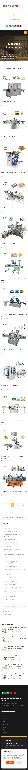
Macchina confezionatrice (8, 57)
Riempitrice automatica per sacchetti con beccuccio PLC (15, 665)
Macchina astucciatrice (10, 558)
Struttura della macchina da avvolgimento (11, 573)
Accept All (9, 762)
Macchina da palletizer (10, 596)
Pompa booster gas (8, 614)
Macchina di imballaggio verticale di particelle (17, 628)
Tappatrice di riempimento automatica (15, 656)
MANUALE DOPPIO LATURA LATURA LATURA (13, 172)
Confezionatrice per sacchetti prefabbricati (12, 550)
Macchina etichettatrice (7, 59)
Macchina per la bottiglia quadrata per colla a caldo (13, 421)
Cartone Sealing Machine (10, 578)
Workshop (5, 724)
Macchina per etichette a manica (9, 385)
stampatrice (6, 611)
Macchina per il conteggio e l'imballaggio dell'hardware (11, 562)
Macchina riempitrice (9, 540)
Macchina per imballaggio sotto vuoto (14, 569)
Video (4, 727)
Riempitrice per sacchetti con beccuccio (12, 535)
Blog (4, 721)
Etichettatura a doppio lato (8, 243)
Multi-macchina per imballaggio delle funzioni (14, 592)
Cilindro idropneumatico (10, 618)
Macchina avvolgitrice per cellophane (14, 554)
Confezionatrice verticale (10, 546)
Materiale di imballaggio (10, 599)
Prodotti (8, 54)
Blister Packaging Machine (11, 566)
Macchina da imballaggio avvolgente (14, 588)
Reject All (18, 762)
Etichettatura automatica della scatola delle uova (14, 208)
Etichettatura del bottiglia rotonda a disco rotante (14, 350)
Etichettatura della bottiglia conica (10, 137)
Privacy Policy (14, 766)
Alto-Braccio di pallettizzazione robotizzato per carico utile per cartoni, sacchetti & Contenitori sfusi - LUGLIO (16, 647)
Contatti (5, 732)
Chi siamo (5, 730)
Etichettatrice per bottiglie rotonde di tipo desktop (14, 491)
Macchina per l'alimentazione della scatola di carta (13, 279)
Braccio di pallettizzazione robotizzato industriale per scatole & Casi (17, 638)
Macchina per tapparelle (10, 584)
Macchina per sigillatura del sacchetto (14, 581)
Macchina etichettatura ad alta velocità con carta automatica (14, 457)
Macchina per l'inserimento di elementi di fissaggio (14, 607)
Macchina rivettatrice (9, 603)
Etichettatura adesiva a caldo (8, 101)
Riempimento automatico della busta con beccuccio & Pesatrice (16, 675)
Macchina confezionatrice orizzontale (14, 543)
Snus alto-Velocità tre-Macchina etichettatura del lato (14, 315)
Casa (2, 54)
